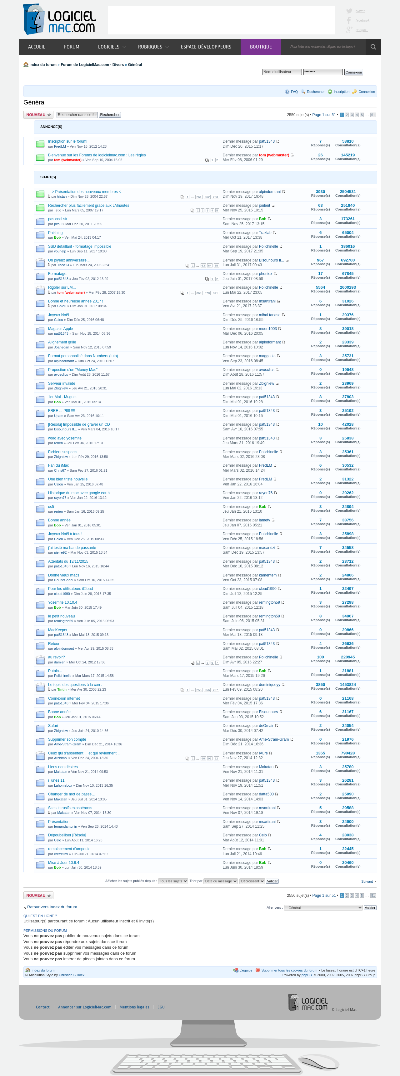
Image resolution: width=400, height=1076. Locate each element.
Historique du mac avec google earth (79, 493)
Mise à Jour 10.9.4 (63, 862)
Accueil (36, 46)
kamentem (268, 575)
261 (198, 197)
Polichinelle (268, 246)
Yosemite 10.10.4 (62, 602)
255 (198, 690)
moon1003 (268, 329)
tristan (62, 196)
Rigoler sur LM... (62, 287)
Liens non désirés (63, 767)
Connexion (366, 92)
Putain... (55, 671)
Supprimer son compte (67, 739)
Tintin (62, 689)
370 (207, 293)
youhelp (60, 251)
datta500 (266, 794)
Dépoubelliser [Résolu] (67, 835)
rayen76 (60, 498)
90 (203, 758)
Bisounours (268, 712)
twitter (360, 11)
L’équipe (246, 970)
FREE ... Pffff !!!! (61, 411)
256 (207, 690)
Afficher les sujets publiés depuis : (146, 881)
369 (198, 293)
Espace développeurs (206, 46)
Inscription (341, 92)
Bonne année (59, 520)
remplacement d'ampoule (69, 849)
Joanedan (61, 347)
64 (210, 265)
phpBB (307, 975)
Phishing (55, 233)
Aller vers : (275, 907)
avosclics (61, 374)
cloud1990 (62, 594)
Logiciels (112, 46)
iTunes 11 (56, 780)
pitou (58, 224)
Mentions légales (134, 1007)
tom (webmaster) (68, 160)
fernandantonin (65, 826)
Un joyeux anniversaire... (69, 260)
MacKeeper (58, 630)
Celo (57, 840)
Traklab (265, 233)
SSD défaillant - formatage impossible (79, 246)
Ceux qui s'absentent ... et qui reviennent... (84, 753)
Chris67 (60, 470)
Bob (263, 219)
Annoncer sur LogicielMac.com (84, 1007)
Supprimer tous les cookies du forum (290, 970)
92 (216, 758)
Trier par (213, 881)
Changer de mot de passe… (71, 794)
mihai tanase (270, 315)
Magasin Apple (60, 329)
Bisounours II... (271, 260)
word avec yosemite (65, 438)
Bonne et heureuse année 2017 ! (75, 301)
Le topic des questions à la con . (75, 685)
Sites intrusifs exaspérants (70, 808)
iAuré (263, 753)
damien (59, 662)
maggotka (267, 356)
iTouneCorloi (63, 580)
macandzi (267, 548)
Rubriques (153, 46)
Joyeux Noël (58, 315)
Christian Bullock (71, 975)
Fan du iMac (58, 465)
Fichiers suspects (62, 452)
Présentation (58, 822)
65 (216, 265)
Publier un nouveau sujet (38, 115)
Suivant (367, 881)
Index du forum (43, 65)
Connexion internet (64, 698)
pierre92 (60, 552)
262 (207, 197)
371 (215, 293)
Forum (71, 46)
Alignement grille (62, 342)
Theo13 (63, 265)
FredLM (60, 146)
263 (215, 197)
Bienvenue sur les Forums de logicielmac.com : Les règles (97, 155)
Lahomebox (63, 785)
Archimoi (61, 758)
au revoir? (56, 657)
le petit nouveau (61, 616)
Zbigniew (61, 388)
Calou (61, 306)
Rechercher (316, 92)
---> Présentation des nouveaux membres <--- (86, 192)
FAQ (294, 92)
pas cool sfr (58, 219)
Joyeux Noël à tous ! (65, 534)
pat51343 (267, 141)
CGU (161, 1007)
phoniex (265, 274)
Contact (43, 1007)
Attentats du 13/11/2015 (68, 561)
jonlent (264, 205)
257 (215, 690)
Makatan (60, 772)
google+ (362, 30)
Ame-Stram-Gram (67, 744)
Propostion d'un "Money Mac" (73, 370)
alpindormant (270, 192)
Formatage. (58, 274)
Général (135, 65)
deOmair (266, 725)
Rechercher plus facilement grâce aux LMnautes (88, 205)
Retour (53, 644)
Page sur (324, 115)
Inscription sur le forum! (68, 141)
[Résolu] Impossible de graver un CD (79, 424)
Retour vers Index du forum (52, 907)
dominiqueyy (269, 685)
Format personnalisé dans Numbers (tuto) (83, 356)
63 (203, 265)
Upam (58, 416)
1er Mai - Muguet (62, 397)
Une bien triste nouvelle (68, 479)
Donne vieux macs (63, 575)
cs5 (51, 507)
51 (373, 115)
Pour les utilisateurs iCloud (70, 588)
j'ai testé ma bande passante (72, 548)
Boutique (261, 46)
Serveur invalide (61, 383)
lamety (264, 520)
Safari (53, 725)
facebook (363, 20)
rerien (58, 443)
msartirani (267, 301)
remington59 (269, 602)
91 (210, 758)
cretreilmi (61, 854)
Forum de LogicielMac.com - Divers (92, 65)
